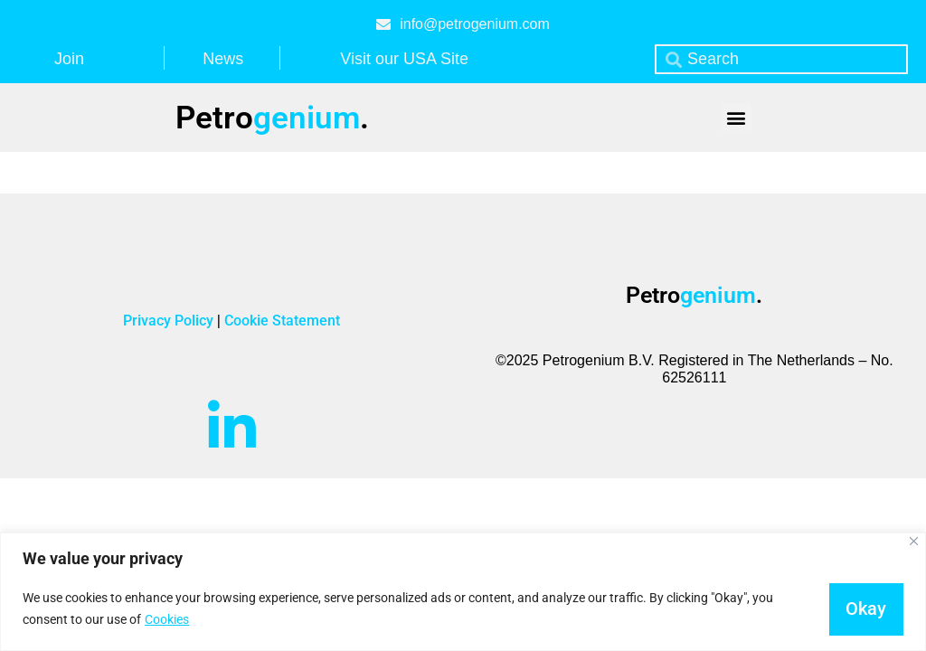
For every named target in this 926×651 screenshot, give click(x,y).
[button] (736, 118)
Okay (865, 608)
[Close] (914, 541)
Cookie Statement (282, 320)
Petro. (272, 118)
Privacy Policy (170, 320)
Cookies (167, 619)
